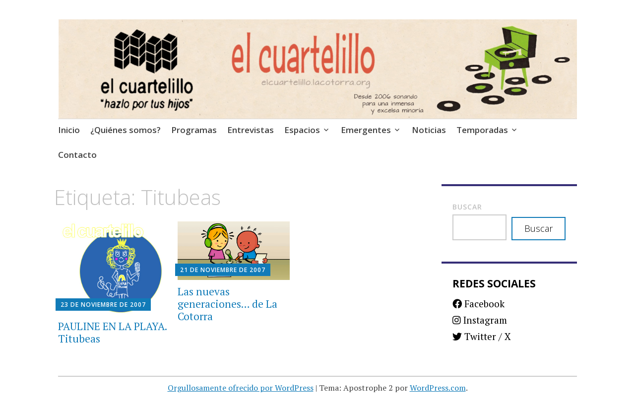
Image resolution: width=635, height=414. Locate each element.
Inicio (69, 130)
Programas (194, 130)
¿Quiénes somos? (125, 130)
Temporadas (482, 130)
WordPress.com (438, 387)
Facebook (478, 303)
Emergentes (366, 130)
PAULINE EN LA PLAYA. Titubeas (112, 332)
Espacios (302, 130)
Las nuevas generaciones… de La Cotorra (227, 303)
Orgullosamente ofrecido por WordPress (241, 387)
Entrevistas (250, 130)
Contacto (77, 154)
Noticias (429, 130)
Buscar (467, 206)
